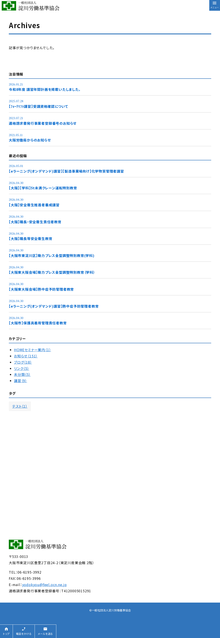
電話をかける (24, 633)
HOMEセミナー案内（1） (32, 349)
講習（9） (20, 380)
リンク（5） (21, 368)
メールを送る (45, 633)
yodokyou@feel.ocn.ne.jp (44, 584)
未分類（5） (22, 374)
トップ (6, 633)
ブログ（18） (23, 362)
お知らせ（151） (26, 355)
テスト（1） (20, 406)
